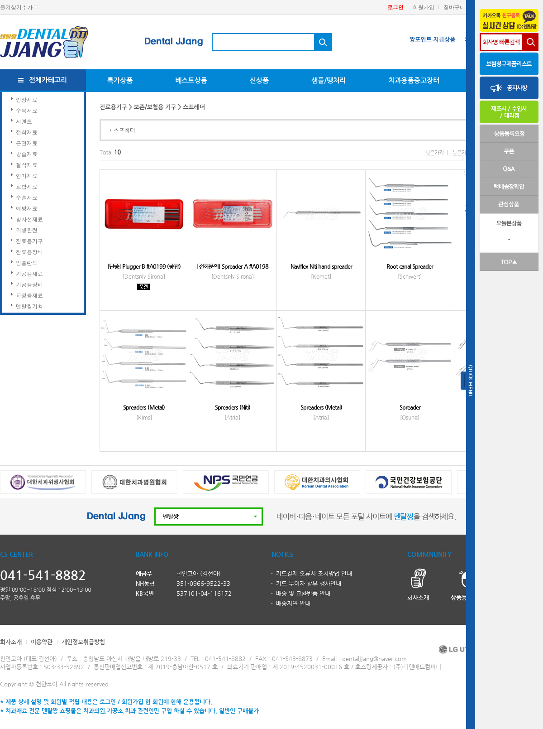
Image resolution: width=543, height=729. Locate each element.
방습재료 (27, 154)
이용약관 (41, 641)
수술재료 (27, 197)
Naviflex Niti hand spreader (321, 266)
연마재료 (27, 175)
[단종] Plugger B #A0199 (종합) (144, 266)
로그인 (395, 7)
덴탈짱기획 (29, 306)
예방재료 (27, 208)
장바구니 (454, 7)
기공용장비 (29, 284)
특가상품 (120, 80)
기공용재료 (29, 273)
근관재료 (27, 143)
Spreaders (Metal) (144, 407)
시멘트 (24, 121)
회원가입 (423, 7)
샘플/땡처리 (328, 80)
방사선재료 (29, 219)
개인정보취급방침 (83, 641)
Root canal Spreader (409, 266)
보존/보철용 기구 (155, 107)
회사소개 (11, 641)
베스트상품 (191, 80)
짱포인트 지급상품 (432, 40)
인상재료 (27, 99)
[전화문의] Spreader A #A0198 (232, 266)
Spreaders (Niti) (232, 407)
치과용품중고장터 (413, 80)
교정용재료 (29, 295)
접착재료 (27, 132)
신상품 (259, 80)
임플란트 (27, 262)
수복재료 (27, 110)
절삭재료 (27, 165)
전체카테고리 (48, 80)
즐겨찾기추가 (16, 7)
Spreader (410, 407)
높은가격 (461, 153)
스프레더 (124, 130)
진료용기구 (29, 241)
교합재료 (27, 186)
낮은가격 (434, 153)
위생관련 (27, 230)
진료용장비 (29, 252)
